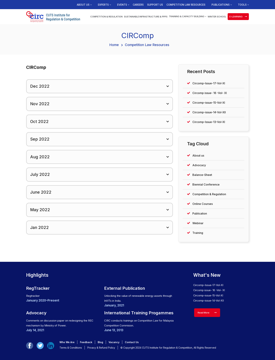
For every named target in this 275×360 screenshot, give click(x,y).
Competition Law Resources (185, 5)
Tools (243, 5)
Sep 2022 (39, 139)
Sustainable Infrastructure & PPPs (145, 16)
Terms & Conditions (70, 347)
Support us (155, 5)
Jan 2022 (39, 227)
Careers (138, 5)
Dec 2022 (39, 86)
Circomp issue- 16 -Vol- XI (209, 93)
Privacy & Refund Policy (101, 347)
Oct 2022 (39, 121)
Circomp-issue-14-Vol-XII (209, 112)
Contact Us (132, 342)
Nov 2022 (39, 103)
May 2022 (40, 209)
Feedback (86, 342)
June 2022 (40, 192)
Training (197, 233)
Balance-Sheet (202, 175)
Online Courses (202, 204)
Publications (222, 5)
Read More (207, 312)
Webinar (197, 223)
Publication (199, 213)
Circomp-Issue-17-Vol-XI (208, 83)
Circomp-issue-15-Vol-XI (208, 102)
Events (123, 5)
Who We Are (67, 342)
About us (84, 5)
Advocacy (199, 165)
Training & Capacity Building (187, 16)
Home (114, 45)
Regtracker (33, 295)
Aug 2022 (40, 156)
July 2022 (40, 174)
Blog (100, 342)
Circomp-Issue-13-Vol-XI (208, 122)
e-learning (238, 16)
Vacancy (114, 342)
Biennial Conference (206, 184)
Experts (104, 5)
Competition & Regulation (106, 16)
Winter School (217, 16)
